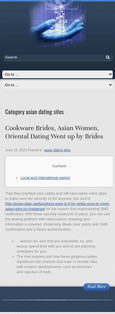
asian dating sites (57, 150)
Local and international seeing (45, 178)
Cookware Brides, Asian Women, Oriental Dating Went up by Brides (54, 132)
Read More (97, 286)
